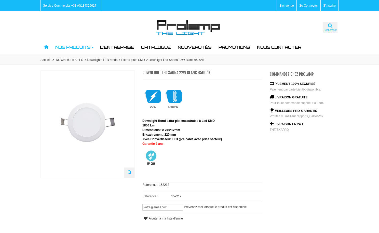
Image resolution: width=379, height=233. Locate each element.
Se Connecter (308, 5)
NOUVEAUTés (194, 47)
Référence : (150, 196)
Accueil (45, 60)
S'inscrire (329, 5)
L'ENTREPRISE (117, 47)
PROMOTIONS (234, 47)
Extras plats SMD (133, 60)
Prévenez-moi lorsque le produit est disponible (215, 207)
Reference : (150, 185)
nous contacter (279, 47)
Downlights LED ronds (102, 60)
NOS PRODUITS (74, 47)
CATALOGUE (156, 47)
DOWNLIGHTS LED (69, 60)
